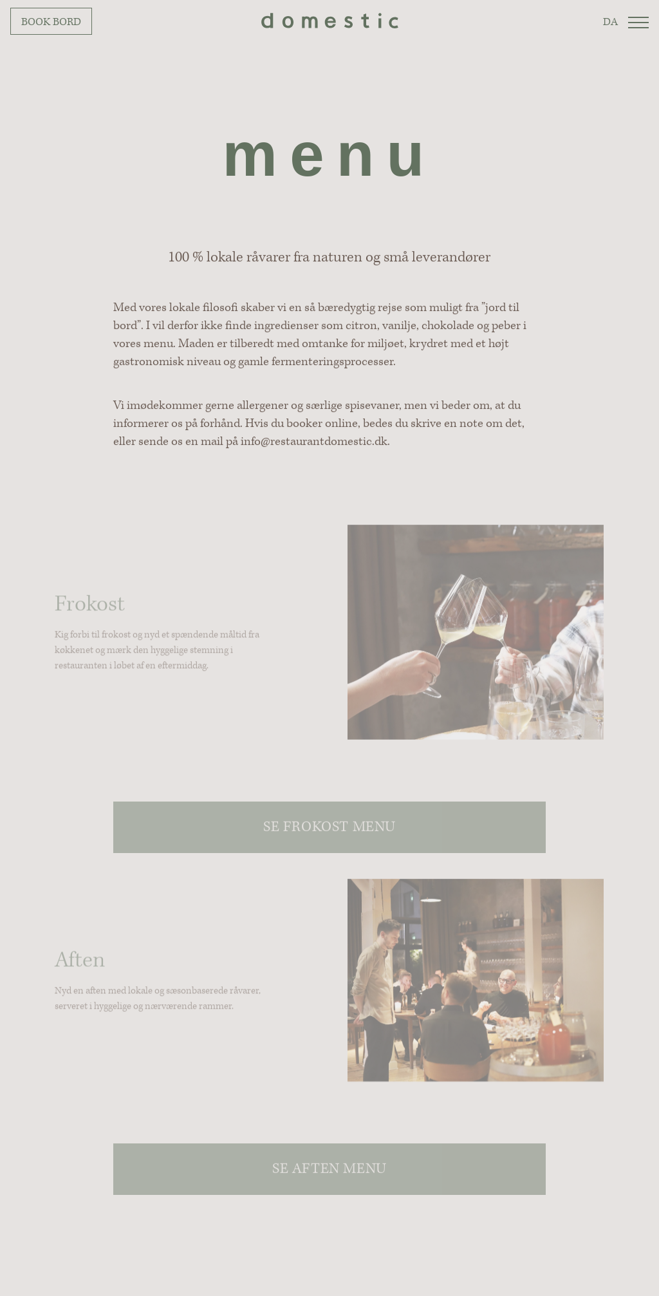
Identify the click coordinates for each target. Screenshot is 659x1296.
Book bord (51, 22)
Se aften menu (329, 1177)
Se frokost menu (329, 834)
